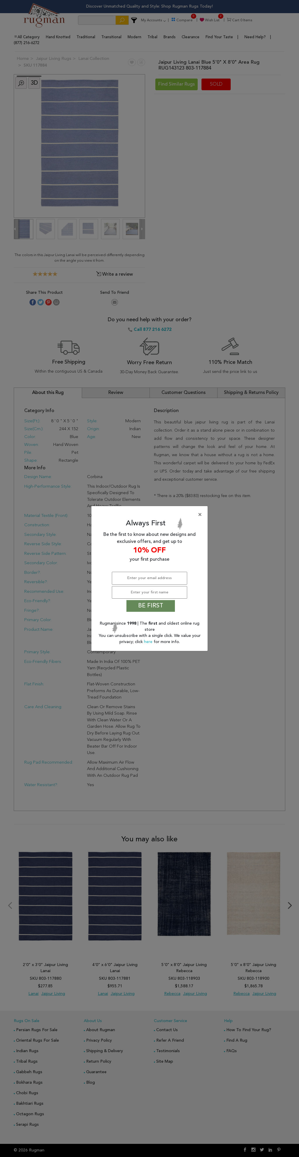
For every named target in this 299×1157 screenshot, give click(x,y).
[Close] (151, 515)
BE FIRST (150, 606)
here (149, 642)
